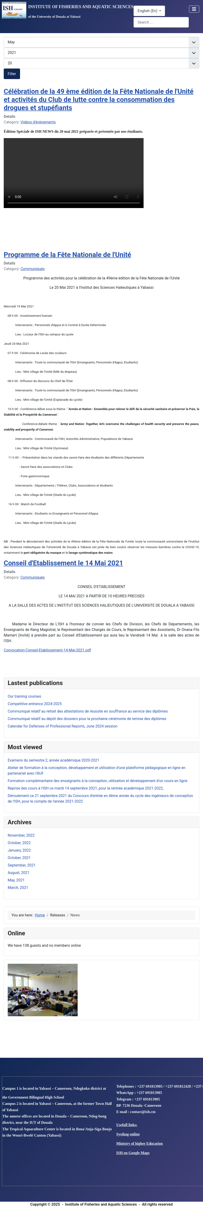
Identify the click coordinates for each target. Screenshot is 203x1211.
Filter (12, 74)
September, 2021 (22, 865)
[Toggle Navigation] (194, 9)
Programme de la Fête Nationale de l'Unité (67, 255)
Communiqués (33, 269)
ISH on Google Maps (133, 1153)
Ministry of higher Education (139, 1143)
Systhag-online (128, 1134)
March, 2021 (18, 887)
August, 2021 (19, 872)
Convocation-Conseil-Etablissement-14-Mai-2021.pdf (47, 650)
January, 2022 (19, 850)
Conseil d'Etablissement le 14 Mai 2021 (63, 563)
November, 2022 (21, 835)
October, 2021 (19, 858)
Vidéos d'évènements (38, 122)
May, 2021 (16, 880)
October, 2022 (19, 843)
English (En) (148, 11)
